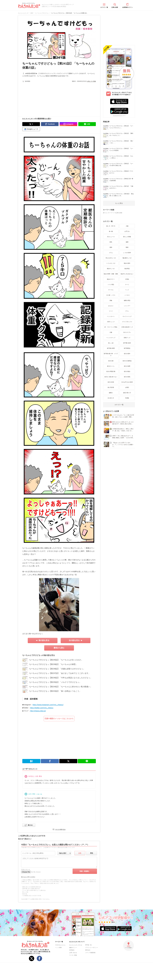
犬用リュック (111, 321)
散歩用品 (127, 268)
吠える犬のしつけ (111, 258)
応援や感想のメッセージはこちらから (59, 718)
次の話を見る (74, 640)
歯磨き (111, 392)
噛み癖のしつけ (127, 258)
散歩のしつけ (111, 268)
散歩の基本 (127, 263)
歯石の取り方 (127, 392)
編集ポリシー (73, 947)
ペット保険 (58, 947)
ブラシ (127, 311)
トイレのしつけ (110, 263)
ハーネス (127, 295)
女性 (79, 853)
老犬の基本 (127, 353)
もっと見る (119, 203)
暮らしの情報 (127, 236)
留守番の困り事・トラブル (111, 354)
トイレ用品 (111, 284)
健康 (127, 242)
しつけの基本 (127, 252)
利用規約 (71, 950)
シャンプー (127, 306)
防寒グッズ (127, 337)
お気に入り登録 (91, 81)
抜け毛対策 (111, 387)
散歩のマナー (111, 279)
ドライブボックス (127, 321)
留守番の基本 (127, 343)
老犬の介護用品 (127, 361)
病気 (111, 242)
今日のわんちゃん (60, 945)
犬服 (111, 332)
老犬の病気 (127, 377)
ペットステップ (110, 337)
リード (111, 311)
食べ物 (111, 231)
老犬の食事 (127, 366)
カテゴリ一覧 (104, 7)
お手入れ (127, 231)
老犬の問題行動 (110, 371)
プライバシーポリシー (91, 947)
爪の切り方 (111, 398)
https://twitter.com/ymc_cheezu (41, 708)
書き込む (30, 825)
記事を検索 (115, 7)
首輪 (111, 300)
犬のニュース (111, 236)
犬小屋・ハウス (110, 295)
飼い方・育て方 (110, 226)
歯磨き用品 (127, 300)
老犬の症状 (111, 382)
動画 (127, 247)
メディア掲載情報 (90, 952)
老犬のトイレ (111, 366)
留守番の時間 (111, 348)
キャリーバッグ (127, 316)
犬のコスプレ (127, 332)
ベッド (127, 290)
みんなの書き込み (60, 829)
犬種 (127, 226)
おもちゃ (110, 306)
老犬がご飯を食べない (110, 377)
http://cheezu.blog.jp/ (38, 711)
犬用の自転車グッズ (127, 327)
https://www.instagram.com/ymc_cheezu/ (48, 705)
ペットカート (111, 316)
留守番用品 (127, 348)
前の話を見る (44, 640)
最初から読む (59, 648)
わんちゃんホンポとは (75, 945)
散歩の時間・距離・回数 (111, 274)
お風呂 (127, 387)
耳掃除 (127, 398)
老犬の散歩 (127, 371)
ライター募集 (73, 955)
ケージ (127, 284)
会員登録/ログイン (127, 7)
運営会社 (87, 950)
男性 (91, 853)
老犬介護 (110, 361)
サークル (110, 290)
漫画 (111, 247)
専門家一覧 (88, 945)
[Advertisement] (41, 98)
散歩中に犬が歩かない (127, 274)
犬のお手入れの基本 (127, 382)
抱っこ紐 (110, 343)
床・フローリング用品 (110, 327)
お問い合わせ (73, 952)
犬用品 (127, 279)
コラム (111, 252)
